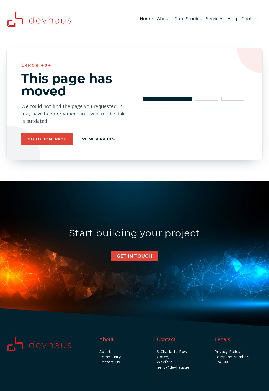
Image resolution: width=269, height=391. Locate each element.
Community (110, 356)
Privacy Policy (227, 351)
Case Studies (188, 18)
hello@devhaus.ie (173, 367)
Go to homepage (47, 139)
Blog (232, 18)
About (163, 18)
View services (98, 139)
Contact (249, 18)
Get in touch (134, 256)
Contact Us (109, 361)
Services (214, 18)
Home (146, 18)
